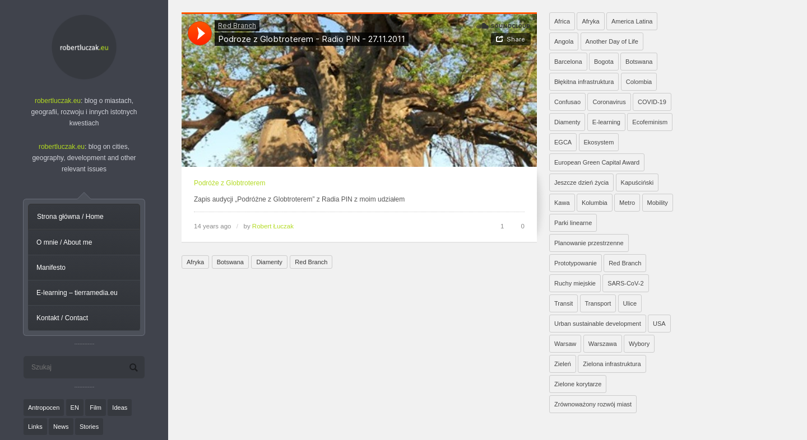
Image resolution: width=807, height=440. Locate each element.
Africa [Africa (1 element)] (562, 21)
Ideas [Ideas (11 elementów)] (119, 407)
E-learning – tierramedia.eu (77, 293)
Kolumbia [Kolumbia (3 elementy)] (594, 202)
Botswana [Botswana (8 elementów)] (638, 61)
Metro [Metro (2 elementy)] (627, 202)
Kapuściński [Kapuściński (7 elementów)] (637, 182)
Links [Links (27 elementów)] (35, 426)
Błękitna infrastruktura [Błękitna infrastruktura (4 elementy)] (584, 81)
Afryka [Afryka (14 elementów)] (590, 21)
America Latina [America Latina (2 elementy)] (631, 21)
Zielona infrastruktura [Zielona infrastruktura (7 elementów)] (612, 364)
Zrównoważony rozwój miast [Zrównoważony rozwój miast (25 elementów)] (593, 404)
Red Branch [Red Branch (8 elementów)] (625, 263)
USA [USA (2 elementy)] (659, 323)
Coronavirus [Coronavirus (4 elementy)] (608, 102)
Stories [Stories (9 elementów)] (89, 426)
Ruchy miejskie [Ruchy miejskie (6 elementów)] (575, 283)
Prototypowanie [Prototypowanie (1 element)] (575, 263)
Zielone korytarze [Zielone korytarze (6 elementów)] (577, 384)
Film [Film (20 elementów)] (95, 407)
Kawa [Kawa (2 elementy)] (562, 202)
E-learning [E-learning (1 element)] (606, 122)
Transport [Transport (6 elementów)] (598, 303)
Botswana (230, 262)
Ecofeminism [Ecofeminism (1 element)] (649, 122)
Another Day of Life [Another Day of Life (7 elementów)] (612, 41)
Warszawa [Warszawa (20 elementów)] (602, 343)
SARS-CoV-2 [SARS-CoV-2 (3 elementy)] (625, 283)
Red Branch (311, 262)
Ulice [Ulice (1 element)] (630, 303)
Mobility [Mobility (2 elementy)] (657, 202)
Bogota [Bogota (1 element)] (604, 61)
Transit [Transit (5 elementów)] (563, 303)
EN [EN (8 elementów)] (75, 407)
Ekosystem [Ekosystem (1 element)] (599, 142)
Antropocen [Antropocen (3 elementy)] (43, 407)
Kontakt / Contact (62, 318)
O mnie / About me (64, 242)
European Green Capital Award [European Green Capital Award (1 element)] (596, 162)
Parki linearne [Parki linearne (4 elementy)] (573, 222)
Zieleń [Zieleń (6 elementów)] (562, 364)
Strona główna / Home (70, 217)
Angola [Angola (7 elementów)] (563, 41)
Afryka (195, 262)
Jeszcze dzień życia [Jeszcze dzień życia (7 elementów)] (581, 182)
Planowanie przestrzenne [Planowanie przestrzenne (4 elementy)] (589, 243)
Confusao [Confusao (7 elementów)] (567, 102)
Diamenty (269, 262)
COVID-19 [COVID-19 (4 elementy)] (652, 102)
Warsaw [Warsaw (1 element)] (565, 343)
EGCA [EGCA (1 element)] (563, 142)
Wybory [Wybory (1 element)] (639, 343)
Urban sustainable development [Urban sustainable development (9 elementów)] (597, 323)
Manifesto (51, 268)
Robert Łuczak (273, 226)
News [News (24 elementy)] (61, 426)
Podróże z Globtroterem (229, 183)
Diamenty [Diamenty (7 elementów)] (567, 122)
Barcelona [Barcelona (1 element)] (568, 61)
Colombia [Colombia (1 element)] (639, 81)
